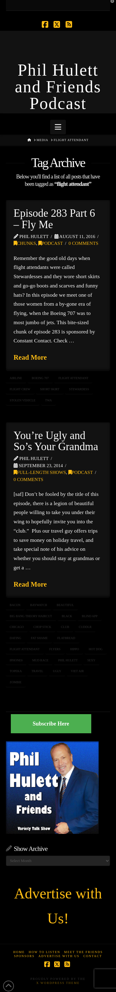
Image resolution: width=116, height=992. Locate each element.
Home (19, 952)
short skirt (49, 389)
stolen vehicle (22, 400)
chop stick (42, 627)
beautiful (65, 605)
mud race (40, 660)
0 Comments (83, 243)
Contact (92, 956)
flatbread (66, 638)
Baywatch (38, 605)
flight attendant (73, 378)
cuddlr (85, 627)
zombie (15, 682)
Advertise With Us (58, 956)
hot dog (96, 649)
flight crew (20, 389)
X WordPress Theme (57, 983)
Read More (30, 357)
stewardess (79, 389)
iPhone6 (16, 660)
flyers (54, 649)
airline (16, 378)
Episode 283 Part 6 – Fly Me (54, 219)
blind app (90, 616)
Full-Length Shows (40, 472)
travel (37, 671)
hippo (74, 649)
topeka (16, 671)
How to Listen (44, 952)
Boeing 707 (40, 378)
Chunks (25, 243)
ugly (57, 671)
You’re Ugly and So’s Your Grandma (56, 441)
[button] (58, 127)
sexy (91, 660)
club (65, 627)
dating (15, 638)
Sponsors (24, 956)
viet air (77, 671)
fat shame (39, 638)
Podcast (50, 243)
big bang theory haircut (31, 616)
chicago (17, 627)
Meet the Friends (83, 952)
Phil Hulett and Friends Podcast (58, 87)
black (67, 616)
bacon (15, 605)
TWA (48, 400)
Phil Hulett (68, 660)
